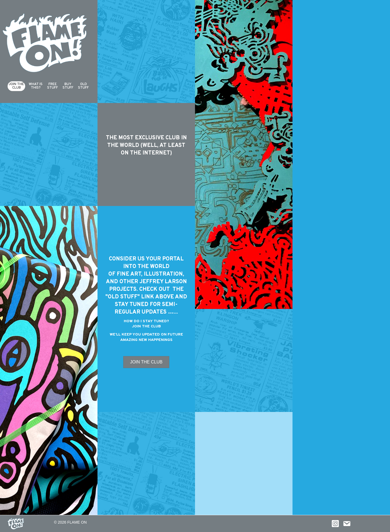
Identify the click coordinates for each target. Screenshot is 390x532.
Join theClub (16, 86)
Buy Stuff (68, 86)
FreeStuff (52, 86)
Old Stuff (83, 86)
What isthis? (36, 86)
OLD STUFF (122, 297)
